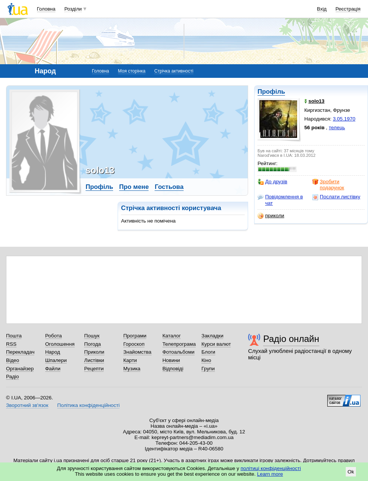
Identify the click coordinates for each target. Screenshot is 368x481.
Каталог (172, 336)
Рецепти (94, 368)
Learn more (270, 474)
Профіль (271, 91)
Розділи (73, 9)
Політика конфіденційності (88, 405)
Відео (12, 360)
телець (337, 127)
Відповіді (173, 368)
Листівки (94, 360)
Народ (52, 352)
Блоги (208, 352)
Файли (53, 368)
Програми (134, 336)
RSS (11, 344)
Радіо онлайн (291, 339)
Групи (208, 368)
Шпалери (56, 360)
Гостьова (169, 186)
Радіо (12, 376)
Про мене (134, 186)
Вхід (322, 9)
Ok (351, 472)
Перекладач (20, 352)
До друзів (272, 182)
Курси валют (216, 344)
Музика (131, 368)
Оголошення (60, 344)
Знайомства (137, 352)
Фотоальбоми (179, 352)
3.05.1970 (344, 119)
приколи (271, 216)
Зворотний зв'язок (27, 405)
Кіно (206, 360)
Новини (171, 360)
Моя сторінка (132, 71)
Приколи (94, 352)
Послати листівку (336, 197)
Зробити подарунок (328, 184)
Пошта (13, 336)
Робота (53, 336)
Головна (46, 9)
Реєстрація (348, 9)
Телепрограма (179, 344)
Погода (92, 344)
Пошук (92, 336)
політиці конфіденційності (271, 468)
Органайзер (20, 368)
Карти (130, 360)
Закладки (212, 336)
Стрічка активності (173, 71)
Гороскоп (133, 344)
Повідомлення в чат (280, 200)
